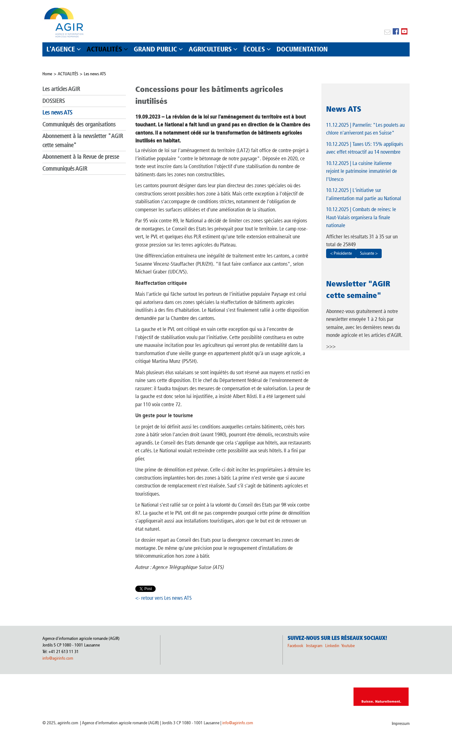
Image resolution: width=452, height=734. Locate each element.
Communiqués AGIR (64, 168)
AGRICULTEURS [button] (210, 49)
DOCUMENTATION (302, 49)
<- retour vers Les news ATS (163, 598)
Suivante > (369, 253)
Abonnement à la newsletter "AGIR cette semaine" (82, 140)
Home (47, 74)
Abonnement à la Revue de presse (80, 156)
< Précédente (341, 253)
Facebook (295, 645)
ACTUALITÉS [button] (104, 49)
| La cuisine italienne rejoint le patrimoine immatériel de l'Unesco (361, 171)
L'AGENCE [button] (60, 49)
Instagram (314, 645)
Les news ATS (95, 74)
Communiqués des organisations (79, 124)
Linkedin (332, 645)
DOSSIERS (53, 100)
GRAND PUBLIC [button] (155, 49)
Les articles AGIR (61, 89)
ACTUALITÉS (68, 74)
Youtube (348, 645)
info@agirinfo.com (57, 658)
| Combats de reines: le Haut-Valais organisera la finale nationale (361, 217)
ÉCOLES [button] (254, 49)
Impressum (401, 723)
